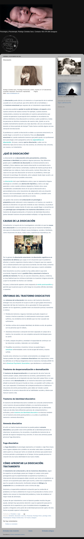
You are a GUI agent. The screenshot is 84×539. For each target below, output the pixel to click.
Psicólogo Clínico (37, 515)
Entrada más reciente (11, 531)
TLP (25, 517)
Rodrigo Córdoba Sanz (18, 517)
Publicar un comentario (11, 524)
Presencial (29, 515)
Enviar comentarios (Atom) (18, 534)
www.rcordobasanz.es (13, 93)
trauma (29, 517)
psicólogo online (47, 515)
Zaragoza (33, 517)
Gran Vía (23, 515)
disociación (18, 515)
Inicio (30, 531)
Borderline (11, 515)
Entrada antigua (48, 531)
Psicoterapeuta (7, 517)
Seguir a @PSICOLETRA (64, 102)
